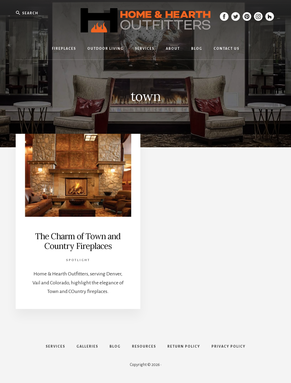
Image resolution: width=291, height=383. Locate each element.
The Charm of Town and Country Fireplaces (78, 241)
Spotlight (78, 260)
